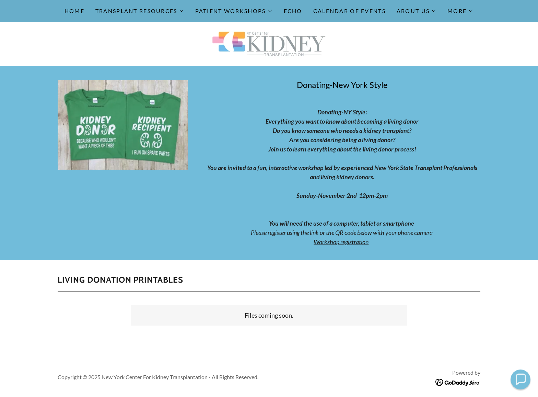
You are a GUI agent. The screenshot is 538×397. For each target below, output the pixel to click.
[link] (268, 43)
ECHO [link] (293, 11)
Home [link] (74, 11)
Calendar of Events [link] (349, 11)
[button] (139, 11)
